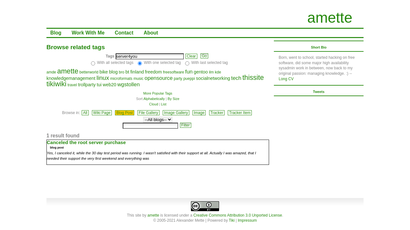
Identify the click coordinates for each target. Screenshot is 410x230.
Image (199, 113)
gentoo (201, 71)
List (164, 104)
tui (99, 84)
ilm (211, 72)
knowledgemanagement (70, 78)
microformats (121, 78)
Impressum (247, 220)
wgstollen (128, 84)
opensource (158, 78)
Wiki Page (102, 113)
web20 (109, 84)
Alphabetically (154, 99)
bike (103, 71)
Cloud (153, 104)
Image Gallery (176, 113)
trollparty (86, 84)
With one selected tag (162, 62)
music (139, 78)
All (85, 113)
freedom (153, 71)
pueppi (189, 78)
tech (236, 78)
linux (102, 77)
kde (218, 72)
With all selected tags (115, 62)
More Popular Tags (157, 93)
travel (72, 85)
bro (121, 72)
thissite (253, 77)
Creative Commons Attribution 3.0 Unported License (237, 215)
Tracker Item (239, 113)
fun (189, 72)
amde (51, 72)
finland (137, 71)
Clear (191, 56)
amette (329, 17)
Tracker (216, 113)
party (178, 78)
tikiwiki (56, 84)
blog (113, 71)
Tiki (231, 220)
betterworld (88, 72)
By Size (173, 99)
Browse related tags (75, 47)
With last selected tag (209, 62)
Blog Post (124, 113)
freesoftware (173, 72)
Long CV (286, 79)
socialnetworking (213, 78)
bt (127, 71)
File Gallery (148, 113)
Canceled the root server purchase (86, 142)
